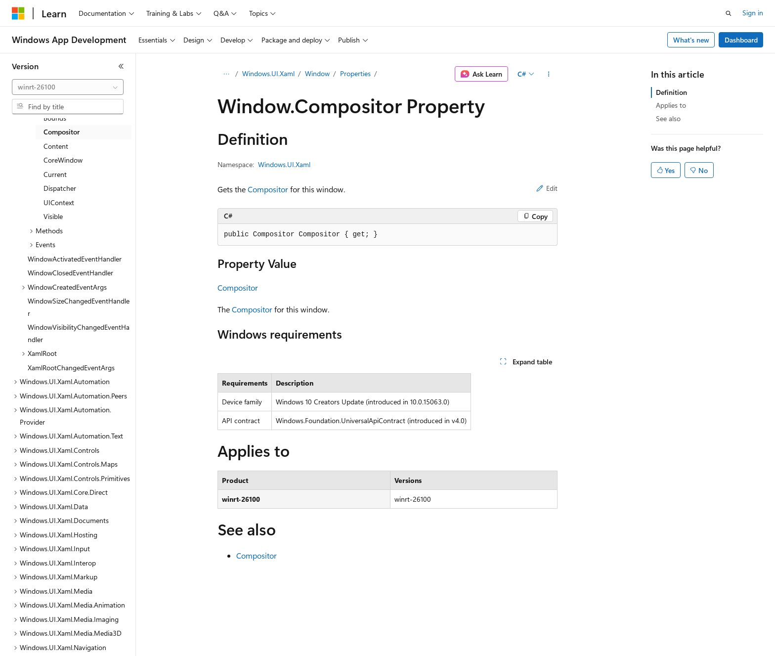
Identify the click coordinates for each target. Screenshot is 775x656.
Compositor (268, 189)
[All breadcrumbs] (226, 74)
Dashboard (741, 39)
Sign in (752, 12)
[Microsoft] (18, 13)
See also (668, 118)
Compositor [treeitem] (61, 131)
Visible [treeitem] (53, 216)
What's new (691, 39)
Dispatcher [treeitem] (59, 188)
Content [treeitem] (55, 146)
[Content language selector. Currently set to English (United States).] (57, 642)
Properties (355, 73)
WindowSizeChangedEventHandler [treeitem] (78, 307)
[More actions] (549, 74)
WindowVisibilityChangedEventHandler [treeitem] (78, 333)
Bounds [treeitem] (54, 118)
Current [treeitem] (55, 174)
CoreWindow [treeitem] (63, 160)
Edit (547, 188)
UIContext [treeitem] (58, 202)
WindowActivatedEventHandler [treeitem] (75, 258)
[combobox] (68, 87)
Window (317, 73)
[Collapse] (121, 66)
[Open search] (728, 13)
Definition (671, 92)
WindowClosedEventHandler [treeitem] (70, 272)
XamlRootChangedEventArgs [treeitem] (71, 367)
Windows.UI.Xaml (268, 73)
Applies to (671, 105)
